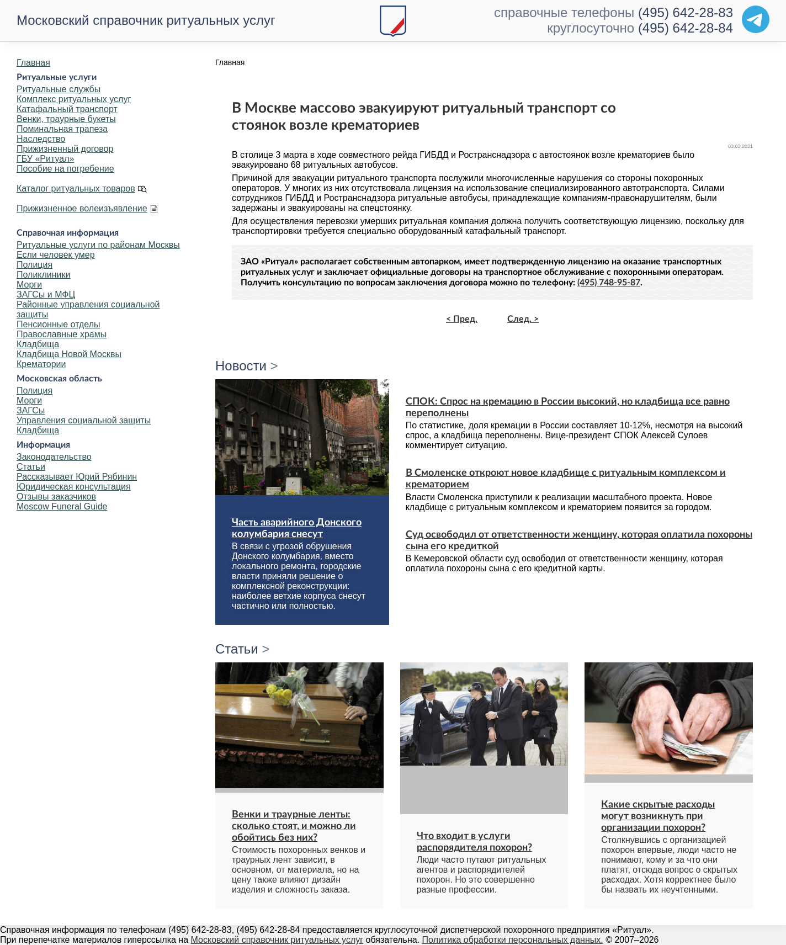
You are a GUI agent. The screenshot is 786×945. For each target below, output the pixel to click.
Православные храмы (62, 334)
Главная (33, 62)
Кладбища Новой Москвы (69, 354)
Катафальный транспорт (67, 109)
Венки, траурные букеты (66, 119)
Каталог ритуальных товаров (76, 188)
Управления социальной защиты (84, 420)
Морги (29, 284)
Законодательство (54, 456)
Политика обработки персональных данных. (512, 939)
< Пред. (461, 319)
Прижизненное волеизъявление (82, 208)
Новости (241, 365)
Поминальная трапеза (62, 129)
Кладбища (38, 344)
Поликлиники (43, 274)
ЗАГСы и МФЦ (46, 294)
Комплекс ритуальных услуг (74, 99)
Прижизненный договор (65, 148)
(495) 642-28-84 (685, 27)
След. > (523, 319)
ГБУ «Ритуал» (45, 158)
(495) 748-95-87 (608, 282)
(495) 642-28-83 (685, 12)
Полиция (34, 264)
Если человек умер (56, 254)
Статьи (31, 466)
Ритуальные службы (58, 89)
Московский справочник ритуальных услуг (146, 20)
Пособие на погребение (65, 168)
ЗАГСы (31, 410)
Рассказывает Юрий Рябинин (77, 476)
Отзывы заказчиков (56, 496)
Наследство (41, 139)
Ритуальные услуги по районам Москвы (98, 244)
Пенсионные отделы (58, 324)
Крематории (41, 364)
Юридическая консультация (74, 486)
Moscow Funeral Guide (62, 506)
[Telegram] (755, 19)
